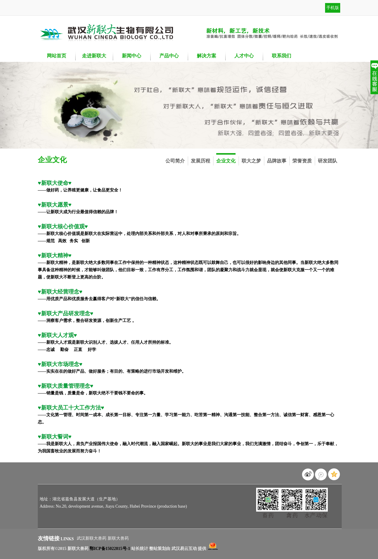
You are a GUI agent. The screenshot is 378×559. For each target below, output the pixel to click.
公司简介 (175, 160)
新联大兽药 (118, 538)
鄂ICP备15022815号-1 (110, 548)
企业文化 (226, 160)
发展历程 (200, 160)
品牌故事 (276, 160)
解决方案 (206, 55)
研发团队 (327, 160)
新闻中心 (131, 55)
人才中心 (244, 55)
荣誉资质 (302, 160)
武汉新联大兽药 (92, 538)
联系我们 (281, 55)
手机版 (332, 7)
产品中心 (169, 55)
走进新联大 (94, 55)
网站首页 (56, 55)
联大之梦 (251, 160)
